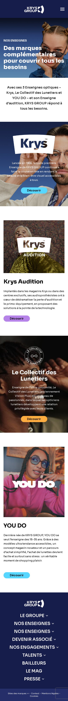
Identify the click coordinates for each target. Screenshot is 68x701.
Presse (32, 679)
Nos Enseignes (32, 623)
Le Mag (34, 671)
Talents (32, 655)
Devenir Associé (32, 639)
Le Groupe (32, 615)
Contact (35, 693)
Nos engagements (32, 647)
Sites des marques (18, 693)
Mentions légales (50, 693)
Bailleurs (34, 663)
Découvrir (34, 190)
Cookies (34, 696)
